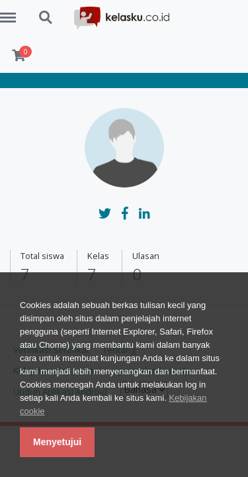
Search (46, 17)
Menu (12, 11)
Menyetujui (57, 442)
